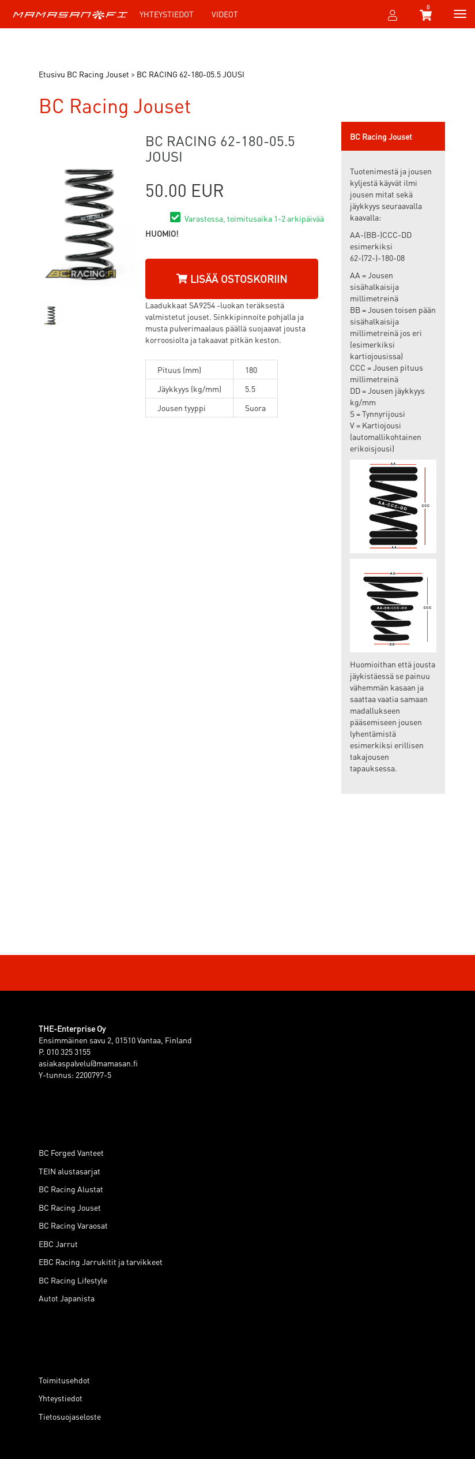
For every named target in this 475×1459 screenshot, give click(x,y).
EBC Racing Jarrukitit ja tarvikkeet (101, 1261)
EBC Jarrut (58, 1243)
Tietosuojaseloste (70, 1416)
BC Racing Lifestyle (73, 1280)
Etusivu (52, 74)
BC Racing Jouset (70, 1207)
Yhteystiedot (167, 14)
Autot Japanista (67, 1298)
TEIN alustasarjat (69, 1171)
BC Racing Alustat (71, 1189)
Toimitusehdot (64, 1380)
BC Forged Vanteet (71, 1152)
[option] (51, 313)
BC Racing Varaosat (73, 1225)
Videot (225, 14)
